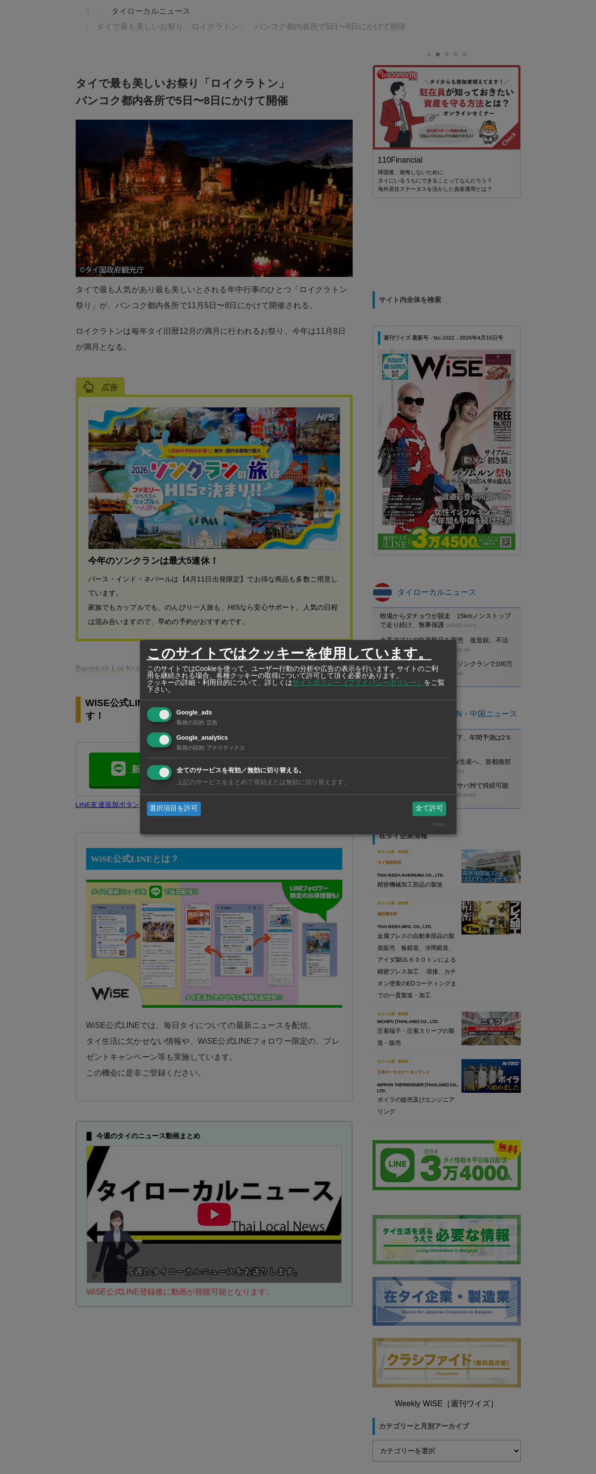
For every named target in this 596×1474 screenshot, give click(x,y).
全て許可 (429, 808)
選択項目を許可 (173, 808)
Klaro (438, 824)
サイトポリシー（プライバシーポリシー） (358, 682)
